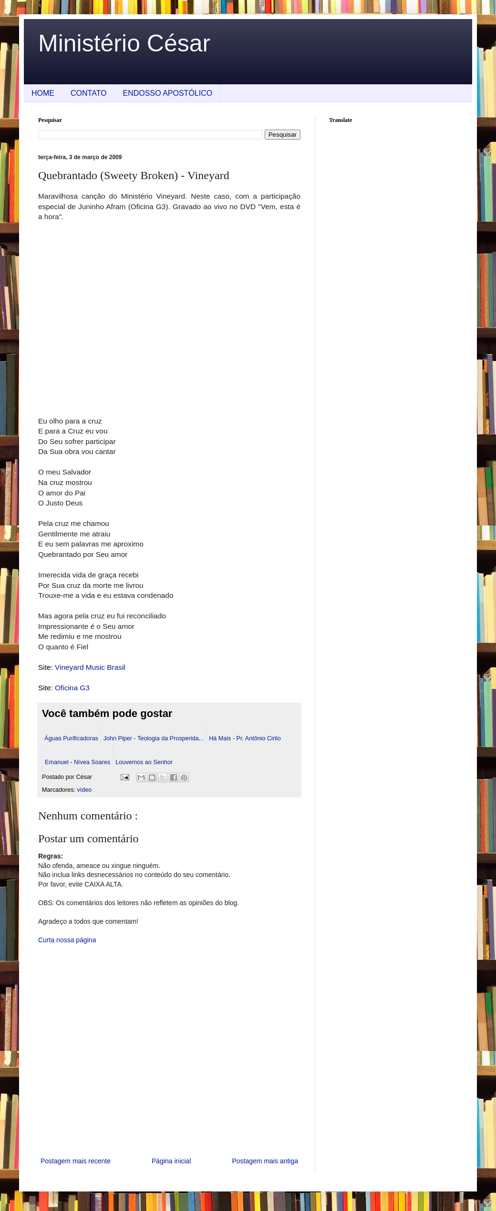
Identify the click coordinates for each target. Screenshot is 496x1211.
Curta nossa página (67, 940)
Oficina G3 (72, 688)
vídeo (84, 790)
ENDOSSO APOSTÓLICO (168, 93)
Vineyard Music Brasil (90, 667)
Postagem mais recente (76, 1161)
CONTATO (89, 93)
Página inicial (171, 1161)
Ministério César (124, 43)
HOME (42, 93)
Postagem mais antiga (265, 1161)
